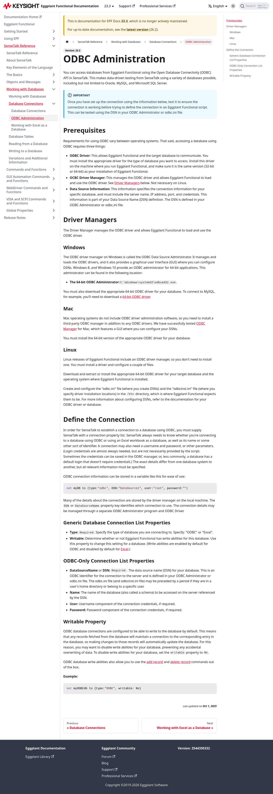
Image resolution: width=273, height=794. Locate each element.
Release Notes (15, 217)
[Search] (254, 6)
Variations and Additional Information (28, 160)
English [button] (216, 6)
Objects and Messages (23, 82)
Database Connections (26, 103)
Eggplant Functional (19, 24)
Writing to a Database (25, 151)
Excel (124, 549)
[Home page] (67, 42)
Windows (235, 32)
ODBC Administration (27, 118)
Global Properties (19, 210)
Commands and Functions (26, 169)
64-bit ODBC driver (136, 297)
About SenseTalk (19, 60)
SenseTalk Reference (19, 46)
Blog (105, 763)
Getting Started (16, 31)
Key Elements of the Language (29, 67)
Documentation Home (23, 17)
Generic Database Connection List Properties (247, 58)
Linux (233, 44)
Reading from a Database (28, 144)
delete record (180, 662)
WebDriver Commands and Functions (27, 190)
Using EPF (11, 38)
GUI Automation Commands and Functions (28, 178)
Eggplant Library (39, 756)
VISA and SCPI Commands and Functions (26, 201)
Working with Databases (25, 89)
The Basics (14, 74)
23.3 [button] (107, 6)
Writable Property (240, 75)
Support (127, 6)
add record (155, 662)
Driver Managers (127, 183)
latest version (137, 29)
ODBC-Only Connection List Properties (246, 68)
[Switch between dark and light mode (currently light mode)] (233, 6)
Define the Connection (239, 50)
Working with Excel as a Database (29, 127)
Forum (108, 756)
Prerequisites (234, 20)
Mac (232, 38)
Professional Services (158, 6)
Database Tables (21, 136)
